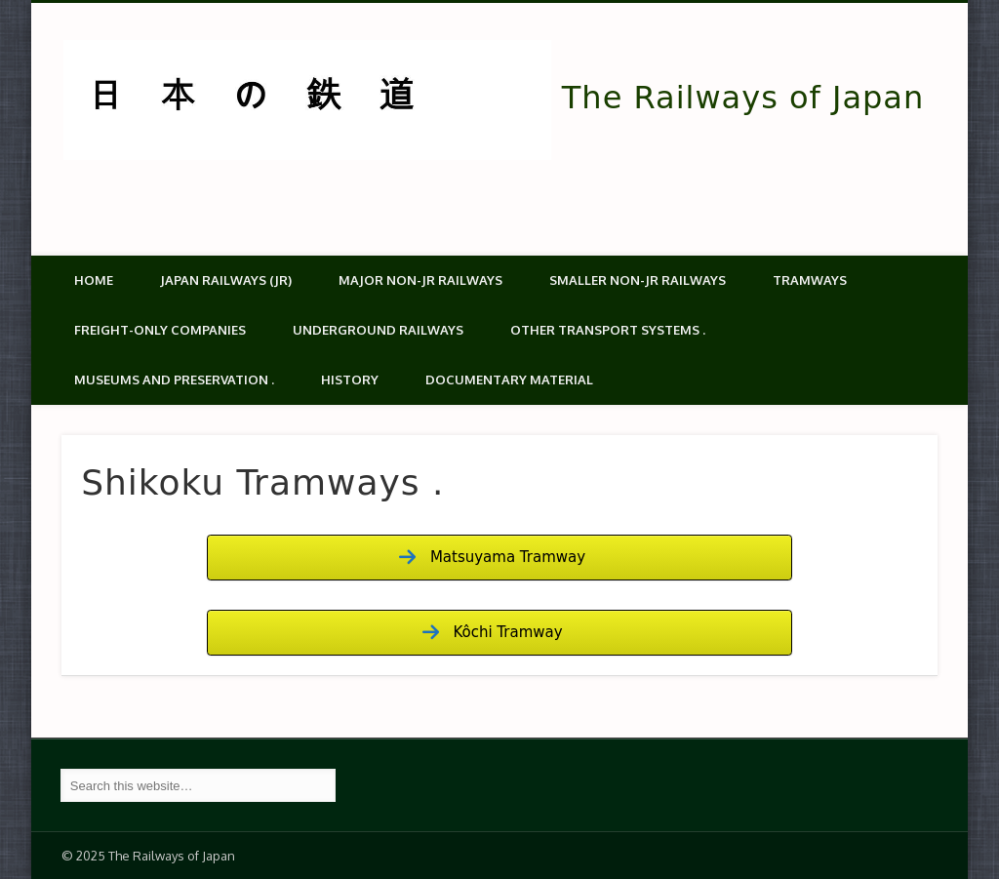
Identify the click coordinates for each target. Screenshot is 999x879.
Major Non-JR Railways (420, 280)
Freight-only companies (160, 330)
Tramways (810, 280)
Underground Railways (378, 330)
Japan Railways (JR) (226, 280)
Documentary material (509, 379)
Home (93, 280)
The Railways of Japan (743, 97)
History (350, 379)
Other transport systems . (607, 330)
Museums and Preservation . (174, 379)
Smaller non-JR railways (637, 280)
